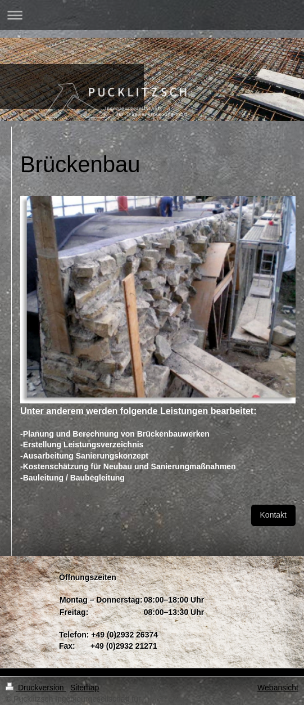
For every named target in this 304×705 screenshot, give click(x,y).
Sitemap (84, 687)
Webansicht (277, 687)
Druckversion (36, 687)
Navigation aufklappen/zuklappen (152, 15)
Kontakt (273, 514)
